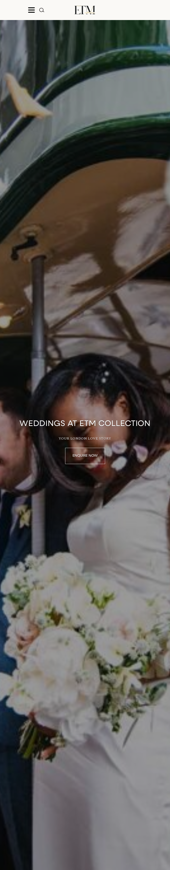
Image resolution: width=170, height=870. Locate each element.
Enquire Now (85, 456)
